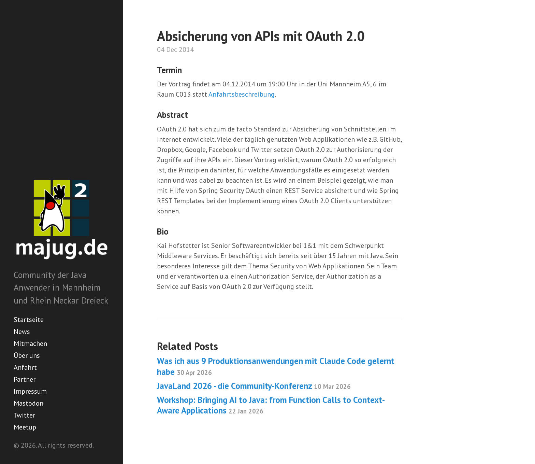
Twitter (24, 415)
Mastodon (28, 403)
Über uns (27, 355)
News (22, 331)
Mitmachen (30, 343)
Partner (24, 379)
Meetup (25, 427)
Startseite (29, 319)
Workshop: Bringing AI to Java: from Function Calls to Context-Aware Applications (271, 405)
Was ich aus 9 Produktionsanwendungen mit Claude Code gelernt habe (275, 366)
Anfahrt (25, 367)
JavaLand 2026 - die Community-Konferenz (254, 385)
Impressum (30, 391)
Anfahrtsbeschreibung (241, 94)
